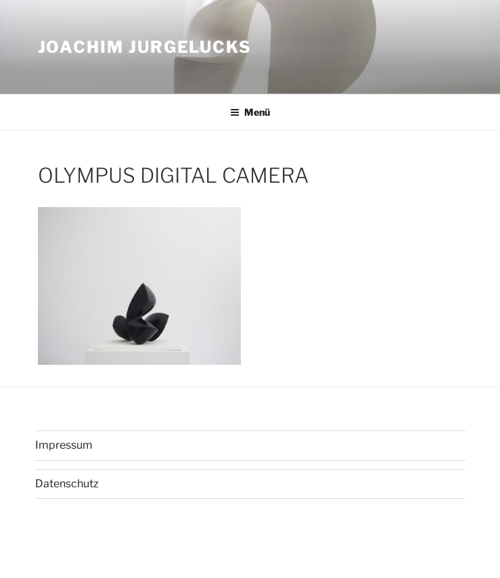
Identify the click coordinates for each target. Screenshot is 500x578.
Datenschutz (67, 483)
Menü (250, 112)
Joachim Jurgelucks (145, 47)
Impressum (64, 445)
